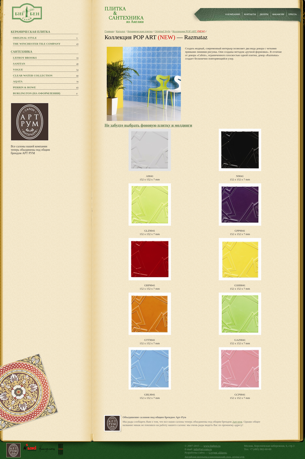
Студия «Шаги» (218, 452)
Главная (109, 31)
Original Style (25, 37)
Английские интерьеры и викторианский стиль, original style (215, 456)
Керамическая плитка (140, 31)
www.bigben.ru (212, 445)
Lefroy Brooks (25, 57)
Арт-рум (237, 421)
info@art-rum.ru (203, 449)
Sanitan (19, 63)
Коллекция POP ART (188, 31)
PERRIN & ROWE (24, 87)
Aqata (17, 81)
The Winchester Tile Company (36, 43)
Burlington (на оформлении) (36, 93)
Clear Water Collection (33, 75)
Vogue (18, 69)
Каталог (120, 31)
